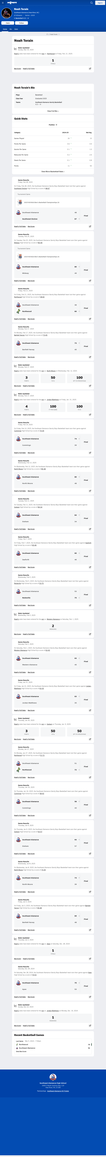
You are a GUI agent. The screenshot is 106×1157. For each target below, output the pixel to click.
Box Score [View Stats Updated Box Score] (17, 68)
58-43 (42, 794)
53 (76, 591)
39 (76, 445)
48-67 (47, 188)
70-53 (34, 975)
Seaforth (88, 543)
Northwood (51, 54)
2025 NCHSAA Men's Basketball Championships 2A (38, 202)
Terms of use (45, 1128)
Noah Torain (21, 9)
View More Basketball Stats (53, 171)
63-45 (48, 650)
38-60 (42, 297)
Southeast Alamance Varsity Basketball (48, 102)
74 (76, 439)
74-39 (42, 431)
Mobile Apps (57, 1121)
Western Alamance (53, 619)
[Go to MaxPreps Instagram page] (53, 1115)
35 (76, 703)
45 (76, 349)
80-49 (40, 243)
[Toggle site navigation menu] (3, 3)
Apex (48, 944)
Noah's (16, 54)
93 (76, 840)
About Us (47, 1121)
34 (76, 521)
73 (76, 343)
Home (5, 29)
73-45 (45, 335)
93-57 (40, 832)
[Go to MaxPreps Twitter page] (60, 1115)
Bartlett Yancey (19, 335)
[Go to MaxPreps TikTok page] (37, 1115)
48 (76, 212)
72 (76, 770)
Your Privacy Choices (53, 1131)
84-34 (40, 507)
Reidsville (17, 583)
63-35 (41, 688)
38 (76, 305)
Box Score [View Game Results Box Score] (31, 226)
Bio (11, 29)
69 (76, 916)
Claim (8, 23)
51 (76, 763)
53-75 (41, 583)
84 (76, 515)
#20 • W (21, 18)
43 (76, 808)
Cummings (17, 431)
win (43, 371)
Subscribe (46, 1124)
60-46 (34, 545)
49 (76, 273)
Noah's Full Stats (29, 68)
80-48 (43, 469)
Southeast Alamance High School (53, 1079)
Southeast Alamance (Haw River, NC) (26, 12)
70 (76, 983)
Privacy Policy (58, 1124)
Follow (21, 23)
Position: (52, 125)
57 (76, 846)
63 (76, 658)
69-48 (39, 908)
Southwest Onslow (20, 188)
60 (76, 311)
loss (43, 54)
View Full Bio (53, 111)
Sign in (100, 3)
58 (76, 801)
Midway (17, 243)
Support (53, 1134)
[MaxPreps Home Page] (47, 34)
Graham (17, 507)
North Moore (51, 371)
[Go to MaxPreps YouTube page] (45, 1115)
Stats (16, 29)
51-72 (42, 755)
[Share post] (90, 68)
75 (76, 598)
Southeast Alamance (27, 212)
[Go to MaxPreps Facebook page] (68, 1115)
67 (76, 219)
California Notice (59, 1128)
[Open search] (91, 3)
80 (76, 267)
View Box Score (21, 1051)
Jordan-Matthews (53, 400)
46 (76, 559)
